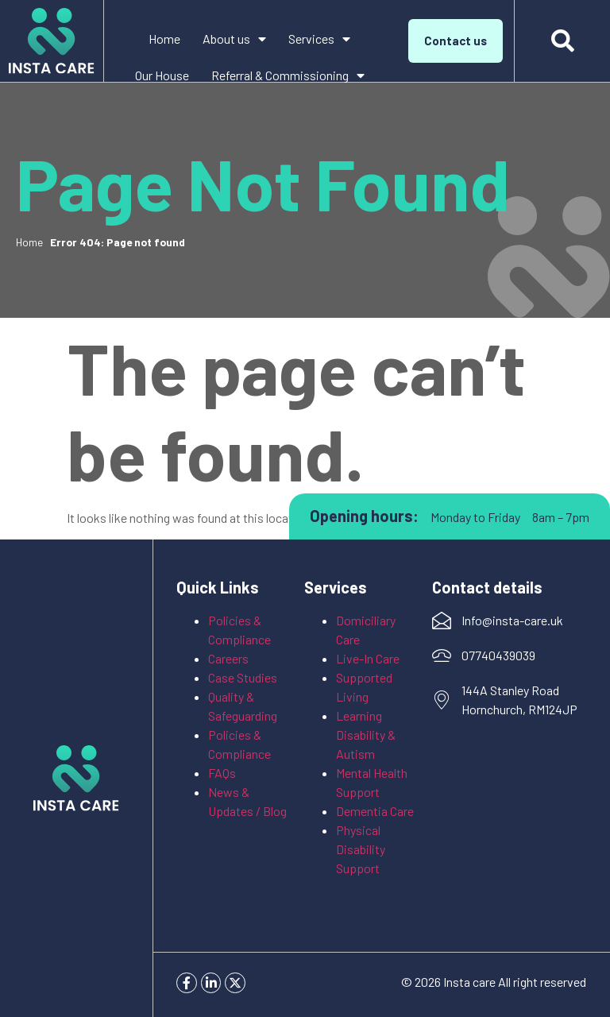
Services (319, 39)
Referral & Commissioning (288, 75)
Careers (228, 658)
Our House (162, 75)
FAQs (222, 772)
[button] (562, 41)
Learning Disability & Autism (366, 734)
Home (164, 38)
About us (234, 39)
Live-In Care (368, 658)
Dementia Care (375, 810)
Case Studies (242, 677)
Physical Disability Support (362, 849)
